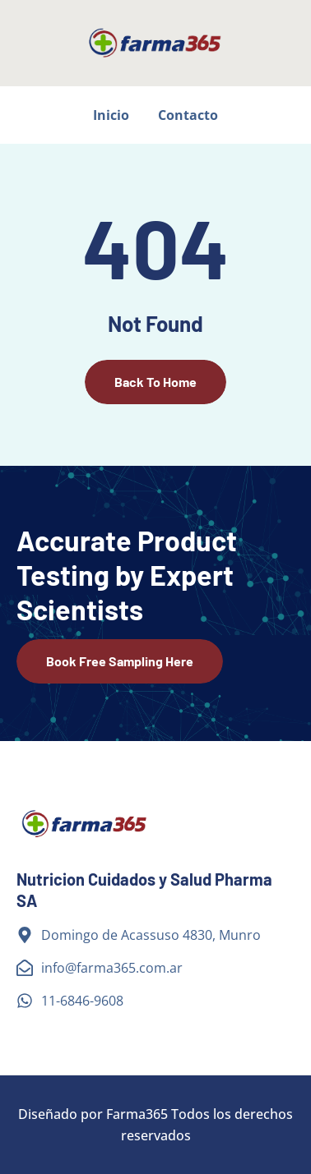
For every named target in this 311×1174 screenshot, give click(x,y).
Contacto (188, 115)
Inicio (111, 115)
